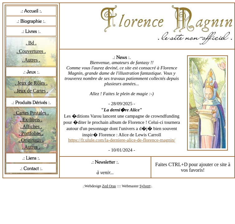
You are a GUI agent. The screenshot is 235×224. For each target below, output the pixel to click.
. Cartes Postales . (31, 112)
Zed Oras (109, 186)
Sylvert (144, 186)
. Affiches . (31, 126)
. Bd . (31, 42)
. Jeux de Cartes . (31, 90)
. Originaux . (31, 140)
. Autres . (31, 60)
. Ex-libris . (31, 119)
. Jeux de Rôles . (31, 83)
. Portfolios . (31, 133)
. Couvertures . (31, 51)
